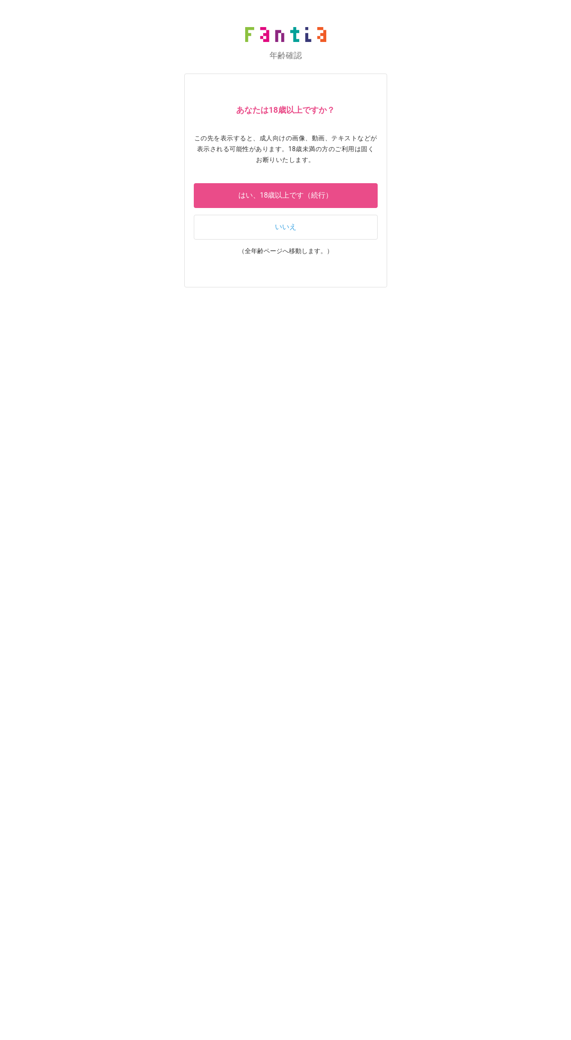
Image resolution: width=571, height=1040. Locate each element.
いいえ (286, 226)
